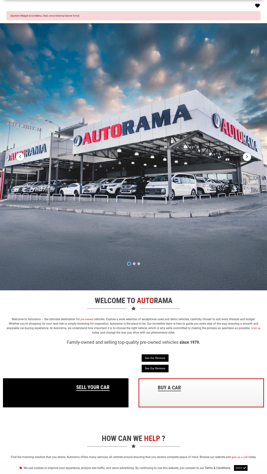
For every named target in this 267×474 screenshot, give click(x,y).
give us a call (240, 457)
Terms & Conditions (217, 468)
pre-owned (87, 319)
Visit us (256, 328)
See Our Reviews (155, 358)
